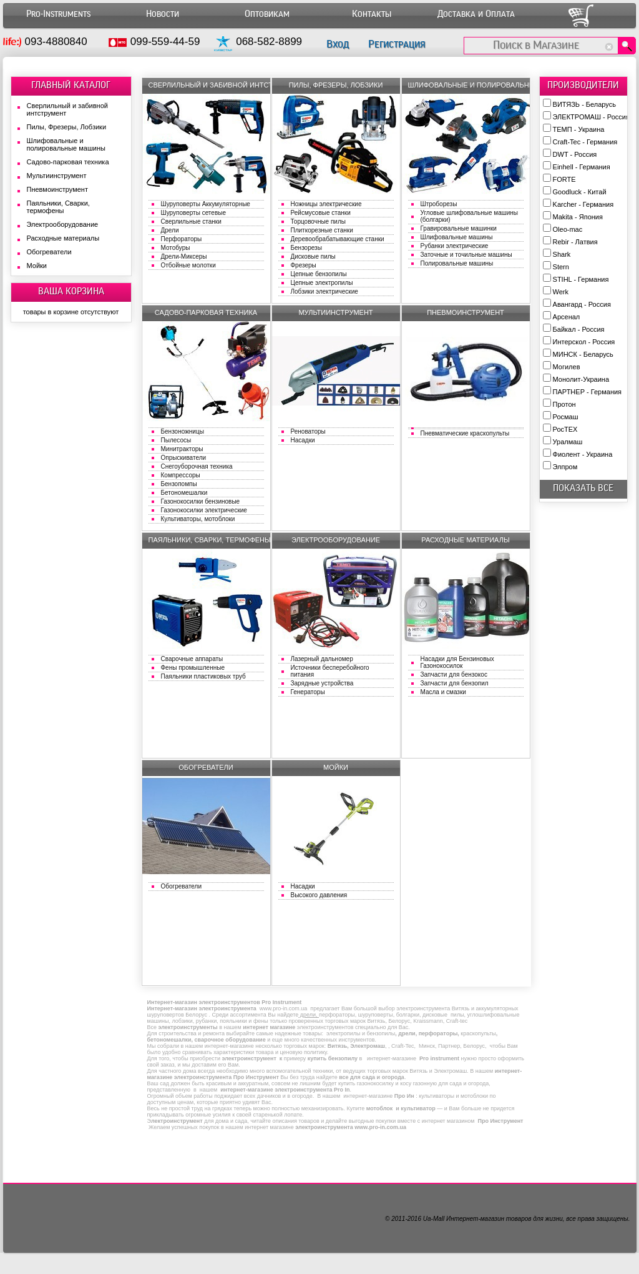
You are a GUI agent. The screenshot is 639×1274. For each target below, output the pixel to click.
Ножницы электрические (326, 204)
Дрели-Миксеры (184, 256)
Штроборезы (439, 204)
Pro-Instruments (58, 14)
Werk (560, 292)
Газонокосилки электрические (204, 510)
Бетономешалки (184, 492)
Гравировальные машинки (459, 228)
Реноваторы (308, 431)
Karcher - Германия (583, 204)
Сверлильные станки (191, 221)
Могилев (566, 367)
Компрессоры (180, 475)
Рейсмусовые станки (321, 212)
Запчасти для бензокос (454, 674)
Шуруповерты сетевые (193, 212)
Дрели (170, 230)
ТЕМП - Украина (579, 129)
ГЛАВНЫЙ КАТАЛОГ (70, 85)
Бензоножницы (182, 431)
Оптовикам (267, 14)
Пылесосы (176, 440)
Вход (337, 44)
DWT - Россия (575, 154)
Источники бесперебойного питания (330, 671)
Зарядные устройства (322, 683)
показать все (583, 488)
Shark (562, 254)
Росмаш (565, 417)
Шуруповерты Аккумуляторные (205, 204)
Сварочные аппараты (192, 658)
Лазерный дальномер (322, 658)
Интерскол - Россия (584, 342)
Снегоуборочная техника (197, 466)
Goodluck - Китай (580, 192)
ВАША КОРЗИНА (71, 291)
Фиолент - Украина (583, 454)
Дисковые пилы (313, 256)
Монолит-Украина (581, 379)
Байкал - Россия (579, 329)
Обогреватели (181, 886)
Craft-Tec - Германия (585, 142)
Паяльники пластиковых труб (203, 676)
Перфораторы (181, 239)
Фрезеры (303, 265)
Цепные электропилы (322, 282)
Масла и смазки (443, 692)
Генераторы (308, 692)
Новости (162, 14)
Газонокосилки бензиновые (200, 501)
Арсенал (566, 317)
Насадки (303, 440)
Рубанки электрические (455, 245)
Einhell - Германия (581, 167)
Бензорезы (306, 247)
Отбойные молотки (188, 265)
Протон (564, 404)
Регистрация (396, 44)
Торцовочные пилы (318, 221)
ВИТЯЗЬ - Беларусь (584, 104)
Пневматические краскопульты (465, 433)
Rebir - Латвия (575, 242)
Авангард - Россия (582, 304)
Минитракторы (182, 448)
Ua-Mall (433, 1218)
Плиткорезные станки (322, 230)
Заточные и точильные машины (466, 254)
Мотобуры (175, 247)
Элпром (565, 466)
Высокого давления (319, 895)
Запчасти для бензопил (455, 683)
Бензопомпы (179, 483)
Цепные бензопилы (319, 274)
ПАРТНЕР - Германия (587, 392)
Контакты (371, 14)
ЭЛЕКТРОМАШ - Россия (591, 117)
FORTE (564, 179)
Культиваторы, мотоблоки (198, 518)
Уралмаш (568, 441)
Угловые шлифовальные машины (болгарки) (470, 216)
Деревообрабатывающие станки (337, 239)
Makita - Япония (578, 217)
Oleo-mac (568, 229)
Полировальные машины (457, 263)
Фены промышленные (193, 667)
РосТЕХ (565, 429)
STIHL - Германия (581, 279)
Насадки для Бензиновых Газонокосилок (457, 662)
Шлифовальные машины (457, 237)
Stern (561, 267)
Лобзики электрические (324, 291)
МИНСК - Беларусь (583, 354)
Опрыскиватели (184, 457)
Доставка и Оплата (476, 14)
